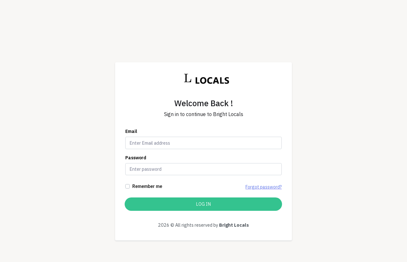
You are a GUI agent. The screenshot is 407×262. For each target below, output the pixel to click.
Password (135, 158)
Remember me (147, 186)
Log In (203, 204)
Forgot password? (263, 187)
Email (131, 131)
